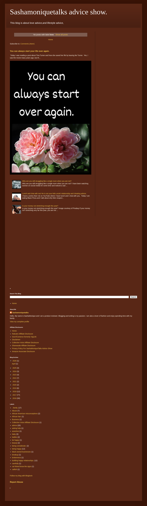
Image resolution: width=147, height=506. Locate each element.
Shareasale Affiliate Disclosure (23, 345)
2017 (15, 395)
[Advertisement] (22, 235)
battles (14, 437)
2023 (15, 375)
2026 (15, 361)
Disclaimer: (16, 340)
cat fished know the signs (21, 466)
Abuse (14, 411)
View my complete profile (19, 322)
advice (14, 425)
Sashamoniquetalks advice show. (58, 12)
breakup (15, 455)
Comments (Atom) (28, 44)
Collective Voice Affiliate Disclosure (25, 343)
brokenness (16, 458)
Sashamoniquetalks (20, 313)
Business (15, 419)
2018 (15, 391)
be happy (15, 440)
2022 (15, 378)
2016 (15, 398)
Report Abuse (16, 482)
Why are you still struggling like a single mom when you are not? (46, 181)
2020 (15, 385)
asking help (16, 428)
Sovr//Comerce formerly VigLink (24, 337)
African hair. (16, 416)
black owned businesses (21, 452)
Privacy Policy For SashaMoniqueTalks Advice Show (32, 348)
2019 (15, 388)
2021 (15, 381)
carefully (15, 463)
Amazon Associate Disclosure (23, 351)
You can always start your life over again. (29, 51)
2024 (15, 371)
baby (14, 434)
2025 (15, 368)
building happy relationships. (23, 461)
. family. (15, 408)
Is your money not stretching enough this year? (40, 206)
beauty (14, 443)
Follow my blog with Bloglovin (21, 476)
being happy (16, 449)
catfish (14, 469)
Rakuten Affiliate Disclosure (22, 334)
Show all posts (61, 35)
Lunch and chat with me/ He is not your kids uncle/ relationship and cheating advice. (54, 194)
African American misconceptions (25, 414)
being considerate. (19, 446)
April (14, 364)
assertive (15, 431)
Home (50, 40)
